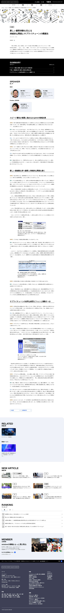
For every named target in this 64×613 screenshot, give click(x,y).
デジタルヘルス (4, 582)
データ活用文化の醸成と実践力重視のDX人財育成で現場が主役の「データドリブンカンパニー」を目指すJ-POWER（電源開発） (53, 497)
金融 (2, 594)
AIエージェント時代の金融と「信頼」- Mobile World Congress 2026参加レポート (22, 476)
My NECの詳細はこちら (6, 554)
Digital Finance (12, 587)
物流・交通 (9, 594)
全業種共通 (24, 410)
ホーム (3, 7)
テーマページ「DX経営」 (7, 437)
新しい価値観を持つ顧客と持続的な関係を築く (21, 70)
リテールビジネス (5, 587)
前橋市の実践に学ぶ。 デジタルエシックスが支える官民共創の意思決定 (20, 523)
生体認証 (3, 575)
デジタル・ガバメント (15, 580)
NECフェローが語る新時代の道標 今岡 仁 (37, 600)
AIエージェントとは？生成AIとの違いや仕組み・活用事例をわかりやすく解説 (53, 476)
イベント (50, 5)
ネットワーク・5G (10, 575)
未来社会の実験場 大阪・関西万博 (35, 585)
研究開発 (18, 596)
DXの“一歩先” (31, 578)
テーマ (13, 5)
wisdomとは (49, 573)
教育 (22, 594)
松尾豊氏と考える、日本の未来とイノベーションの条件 (17, 514)
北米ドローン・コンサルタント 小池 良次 (36, 598)
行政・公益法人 (4, 595)
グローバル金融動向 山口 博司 (35, 602)
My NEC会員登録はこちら (9, 552)
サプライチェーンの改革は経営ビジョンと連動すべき (23, 72)
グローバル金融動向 (17, 473)
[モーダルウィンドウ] (32, 228)
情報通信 (10, 595)
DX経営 (10, 7)
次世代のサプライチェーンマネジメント (36, 587)
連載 (41, 5)
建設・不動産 (9, 596)
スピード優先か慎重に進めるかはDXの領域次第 (21, 67)
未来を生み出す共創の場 (33, 581)
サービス (14, 596)
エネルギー (14, 594)
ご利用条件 (49, 577)
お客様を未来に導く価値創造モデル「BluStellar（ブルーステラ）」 (9, 455)
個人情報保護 (42, 561)
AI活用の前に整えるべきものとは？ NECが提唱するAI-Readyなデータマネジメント (22, 487)
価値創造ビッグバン (32, 575)
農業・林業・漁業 (15, 595)
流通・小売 (19, 594)
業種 (23, 5)
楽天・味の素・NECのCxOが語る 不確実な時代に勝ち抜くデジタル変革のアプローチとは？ (24, 526)
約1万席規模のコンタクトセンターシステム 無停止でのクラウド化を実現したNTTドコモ (53, 487)
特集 (32, 5)
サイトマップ (49, 574)
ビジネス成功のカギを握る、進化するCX (36, 582)
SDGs (9, 580)
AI (46, 473)
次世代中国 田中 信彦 (33, 596)
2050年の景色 (31, 588)
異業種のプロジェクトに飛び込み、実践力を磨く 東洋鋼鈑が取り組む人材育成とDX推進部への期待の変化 (22, 497)
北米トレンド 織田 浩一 (33, 595)
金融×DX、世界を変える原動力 (35, 579)
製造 (5, 594)
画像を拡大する (21, 235)
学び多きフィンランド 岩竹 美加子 (36, 603)
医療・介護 (4, 596)
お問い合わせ (49, 578)
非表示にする (51, 64)
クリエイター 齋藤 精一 (33, 599)
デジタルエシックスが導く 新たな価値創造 (37, 574)
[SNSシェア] (14, 40)
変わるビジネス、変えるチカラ (35, 584)
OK (60, 561)
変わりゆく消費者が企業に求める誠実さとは (14, 517)
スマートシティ (4, 580)
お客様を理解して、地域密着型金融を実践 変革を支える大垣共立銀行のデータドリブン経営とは (25, 520)
